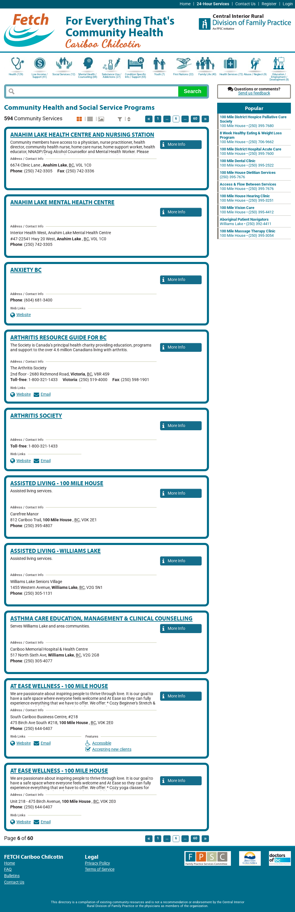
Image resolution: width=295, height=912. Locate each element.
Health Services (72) (231, 74)
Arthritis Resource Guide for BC (58, 337)
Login (288, 3)
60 (195, 118)
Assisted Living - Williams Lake (55, 550)
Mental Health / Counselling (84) (87, 75)
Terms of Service (99, 869)
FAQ (8, 869)
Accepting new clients (108, 749)
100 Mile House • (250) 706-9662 (251, 137)
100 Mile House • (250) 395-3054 (247, 233)
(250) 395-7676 (248, 174)
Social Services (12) (63, 74)
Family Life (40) (207, 74)
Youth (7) (159, 74)
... (167, 118)
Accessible (98, 743)
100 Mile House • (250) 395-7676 (248, 186)
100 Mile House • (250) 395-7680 (253, 121)
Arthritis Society (36, 415)
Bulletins (12, 875)
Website (20, 314)
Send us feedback (254, 93)
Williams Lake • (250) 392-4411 (245, 221)
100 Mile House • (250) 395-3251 (247, 198)
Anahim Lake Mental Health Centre (62, 202)
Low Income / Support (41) (40, 75)
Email (42, 394)
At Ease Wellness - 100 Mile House (59, 686)
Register (269, 3)
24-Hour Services (213, 3)
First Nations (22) (183, 74)
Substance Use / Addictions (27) (111, 75)
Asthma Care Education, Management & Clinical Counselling (101, 618)
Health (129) (16, 74)
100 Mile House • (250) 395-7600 (250, 151)
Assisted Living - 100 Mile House (56, 483)
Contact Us (245, 3)
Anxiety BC (26, 269)
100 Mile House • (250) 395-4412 (247, 209)
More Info (173, 145)
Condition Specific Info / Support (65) (135, 75)
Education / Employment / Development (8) (279, 76)
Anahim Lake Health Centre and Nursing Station (82, 134)
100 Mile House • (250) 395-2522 (247, 163)
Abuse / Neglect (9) (255, 74)
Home (185, 3)
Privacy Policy (97, 863)
